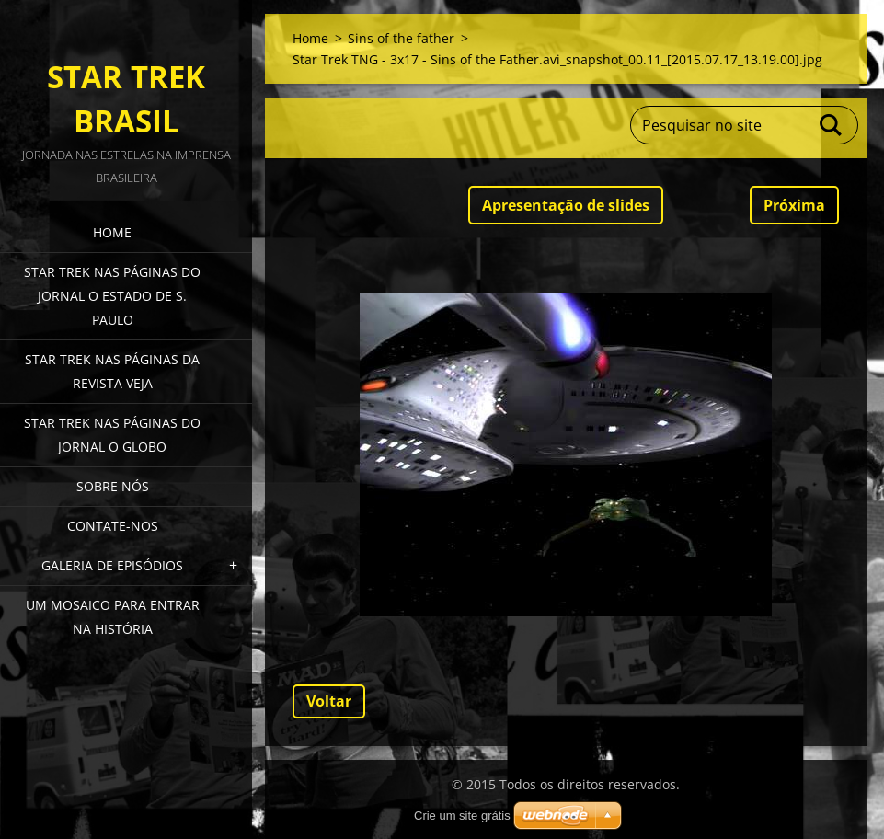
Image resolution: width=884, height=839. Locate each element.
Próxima (794, 205)
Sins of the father (401, 38)
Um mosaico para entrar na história (113, 617)
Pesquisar (832, 125)
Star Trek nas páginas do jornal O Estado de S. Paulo (112, 295)
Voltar (328, 701)
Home (112, 232)
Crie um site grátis (462, 815)
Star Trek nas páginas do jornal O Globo (112, 434)
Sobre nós (112, 486)
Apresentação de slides (565, 205)
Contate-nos (112, 525)
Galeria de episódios (112, 565)
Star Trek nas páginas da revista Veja (112, 371)
